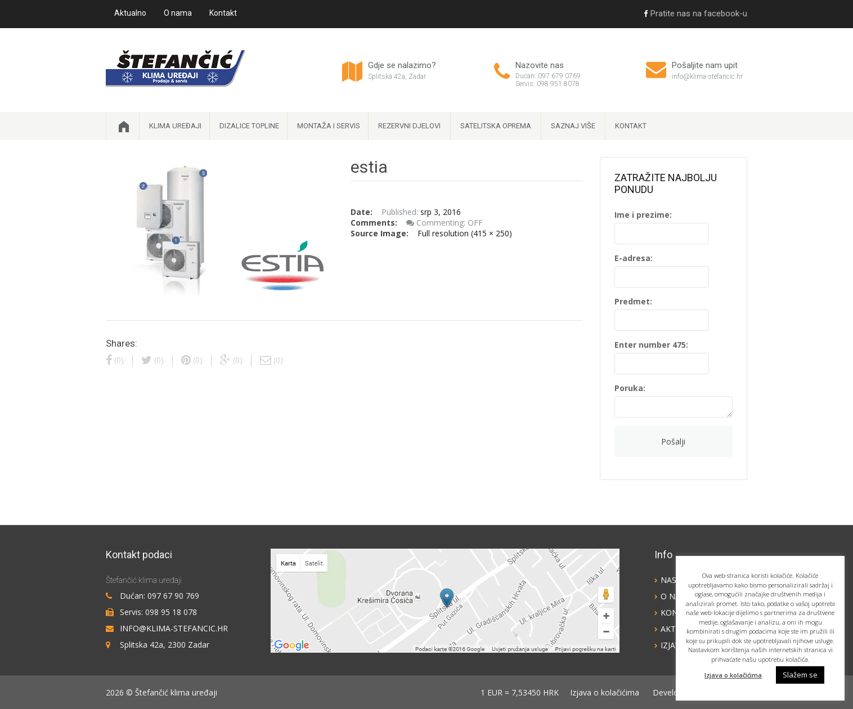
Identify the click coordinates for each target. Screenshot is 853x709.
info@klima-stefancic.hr (707, 76)
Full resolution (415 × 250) (464, 233)
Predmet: (633, 301)
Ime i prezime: (643, 214)
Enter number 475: (651, 344)
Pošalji (673, 441)
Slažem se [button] (800, 675)
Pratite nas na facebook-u (695, 13)
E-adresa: (633, 258)
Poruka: (629, 388)
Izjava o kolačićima (604, 692)
